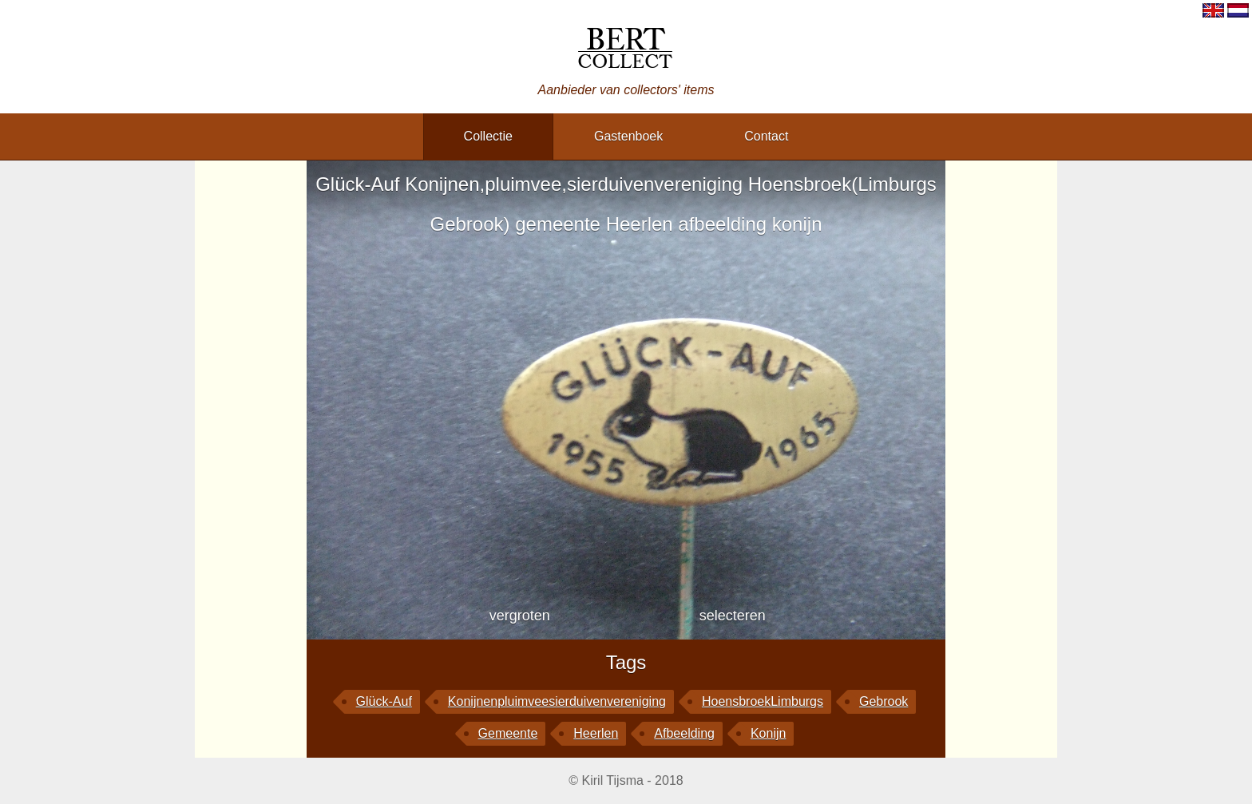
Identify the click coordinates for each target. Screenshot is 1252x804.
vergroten (519, 616)
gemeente (508, 733)
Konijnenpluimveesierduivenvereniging (557, 701)
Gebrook (883, 701)
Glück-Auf (384, 701)
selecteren (732, 616)
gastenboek (628, 136)
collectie (488, 136)
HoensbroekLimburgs (762, 701)
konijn (768, 733)
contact (766, 136)
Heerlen (595, 733)
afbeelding (684, 733)
